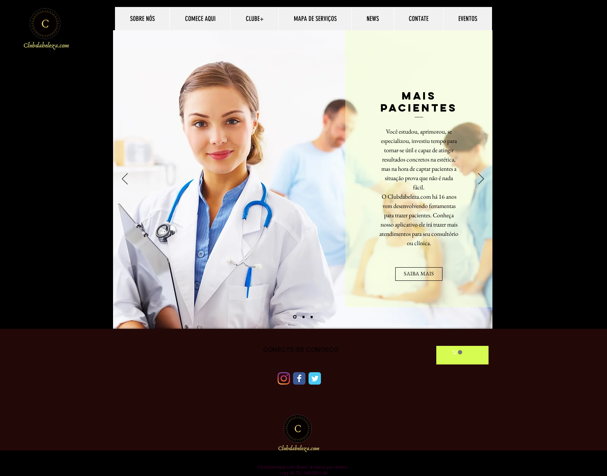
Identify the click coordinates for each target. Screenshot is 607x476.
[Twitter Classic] (315, 378)
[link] (457, 352)
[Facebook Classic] (299, 378)
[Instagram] (284, 378)
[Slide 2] (303, 317)
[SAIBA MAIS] (418, 274)
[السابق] (125, 179)
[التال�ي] (481, 179)
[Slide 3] (311, 317)
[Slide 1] (295, 317)
